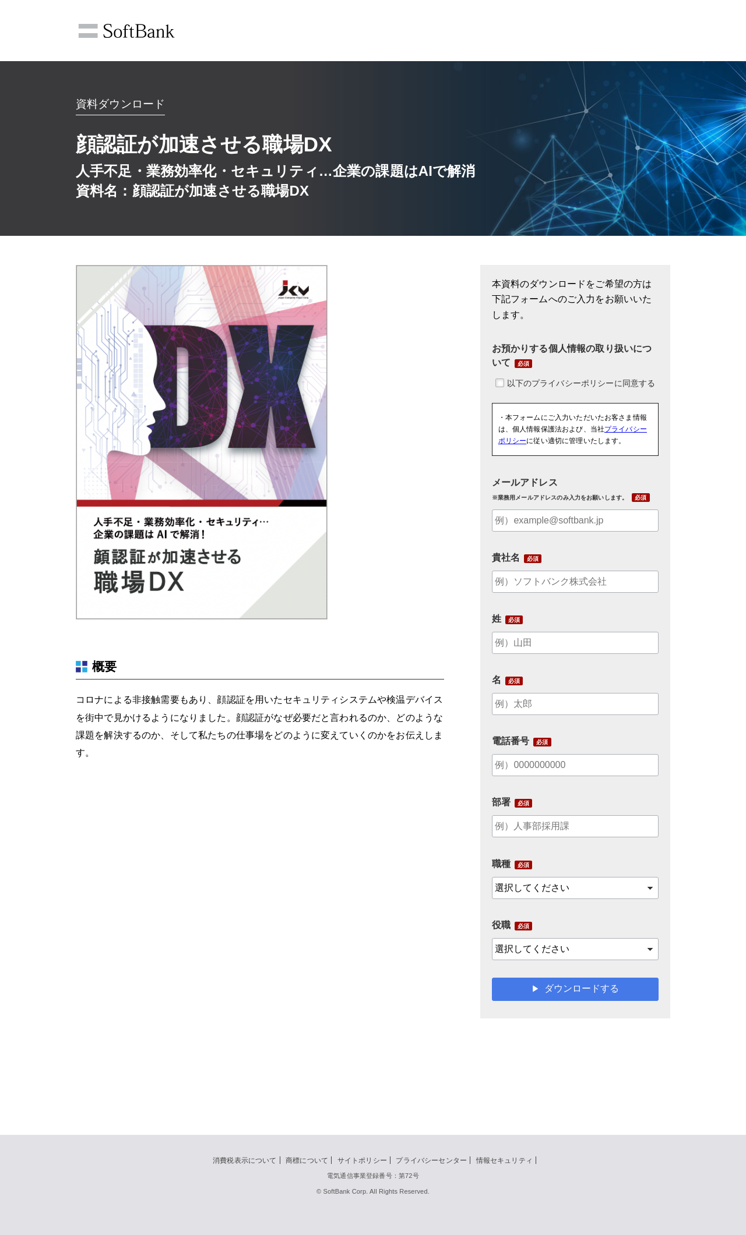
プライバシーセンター (431, 1160)
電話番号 (511, 741)
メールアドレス (560, 489)
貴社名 (506, 557)
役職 (501, 925)
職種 (501, 864)
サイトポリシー (362, 1160)
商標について (307, 1160)
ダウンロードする (581, 988)
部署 (501, 802)
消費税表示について (244, 1160)
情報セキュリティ (504, 1160)
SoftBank (126, 31)
